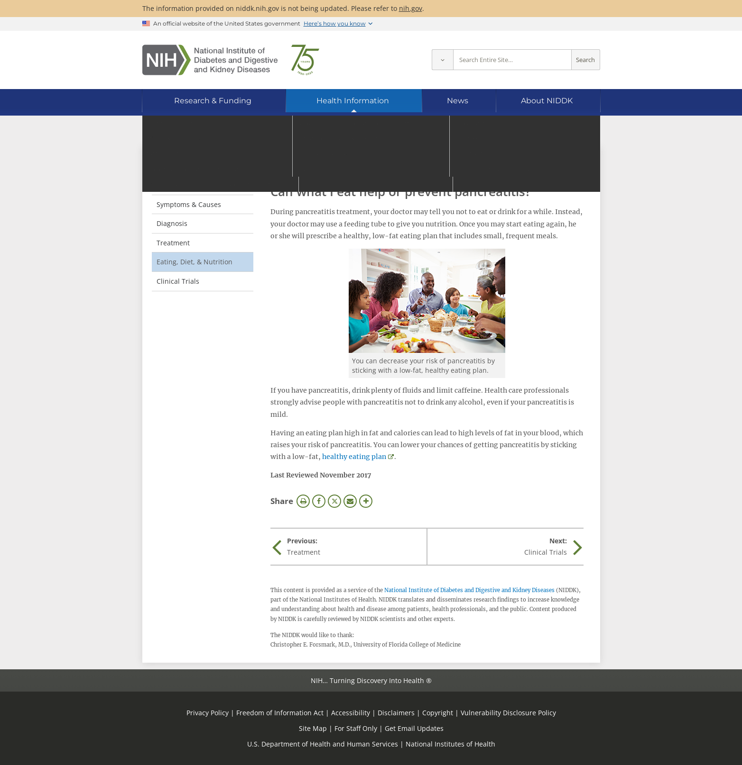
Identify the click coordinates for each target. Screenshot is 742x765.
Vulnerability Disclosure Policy (508, 712)
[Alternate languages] (567, 130)
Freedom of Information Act (280, 712)
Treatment (173, 242)
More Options (365, 501)
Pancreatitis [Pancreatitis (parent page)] (182, 165)
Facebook (318, 501)
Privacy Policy (207, 712)
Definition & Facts (184, 184)
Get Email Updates (414, 728)
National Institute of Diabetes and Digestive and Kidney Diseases (469, 590)
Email (350, 501)
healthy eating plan (354, 456)
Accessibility (350, 712)
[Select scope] (442, 60)
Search (585, 60)
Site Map (313, 728)
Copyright (437, 712)
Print (303, 501)
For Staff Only (355, 728)
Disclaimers (396, 712)
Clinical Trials (178, 281)
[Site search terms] (512, 60)
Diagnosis (172, 223)
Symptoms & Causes (189, 204)
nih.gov (410, 8)
